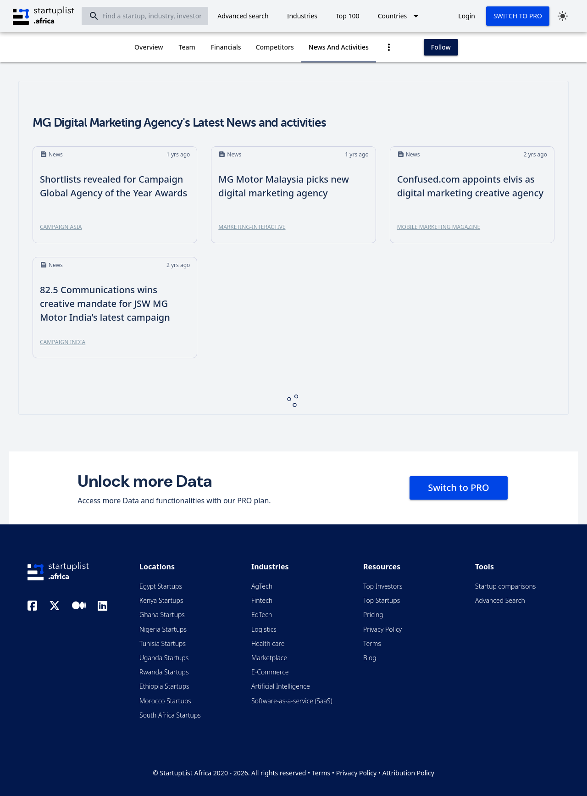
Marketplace (269, 657)
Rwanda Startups (164, 672)
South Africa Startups (170, 715)
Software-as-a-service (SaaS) (291, 700)
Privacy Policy (382, 629)
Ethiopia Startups (164, 686)
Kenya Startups (161, 600)
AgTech (261, 586)
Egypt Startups (160, 586)
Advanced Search (500, 600)
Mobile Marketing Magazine (438, 227)
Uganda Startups (163, 657)
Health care (267, 643)
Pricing (373, 614)
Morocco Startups (165, 700)
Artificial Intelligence (280, 686)
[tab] (149, 47)
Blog (370, 657)
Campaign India (62, 342)
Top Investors (382, 586)
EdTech (261, 614)
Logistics (264, 629)
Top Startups (381, 600)
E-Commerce (270, 672)
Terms (372, 643)
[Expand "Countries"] (400, 16)
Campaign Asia (61, 227)
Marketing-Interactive (251, 227)
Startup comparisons (505, 586)
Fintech (261, 600)
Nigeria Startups (163, 629)
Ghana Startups (162, 614)
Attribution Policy (408, 772)
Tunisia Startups (162, 643)
